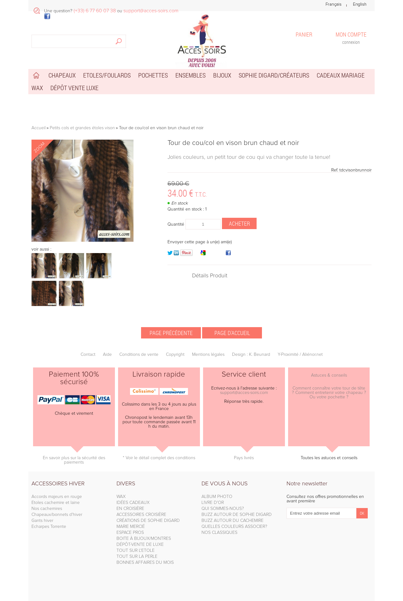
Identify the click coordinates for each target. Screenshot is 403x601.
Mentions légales (208, 354)
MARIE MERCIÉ (130, 526)
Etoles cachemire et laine (55, 502)
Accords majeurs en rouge (56, 496)
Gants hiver (42, 520)
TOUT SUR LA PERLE (136, 556)
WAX (121, 496)
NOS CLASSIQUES (219, 532)
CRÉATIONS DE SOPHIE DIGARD (148, 520)
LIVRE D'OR (213, 502)
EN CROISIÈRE (130, 508)
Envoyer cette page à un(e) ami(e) (199, 242)
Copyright (175, 354)
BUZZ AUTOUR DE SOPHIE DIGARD (237, 514)
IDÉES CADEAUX (133, 502)
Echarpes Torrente (48, 526)
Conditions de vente (138, 354)
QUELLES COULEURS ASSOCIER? (234, 526)
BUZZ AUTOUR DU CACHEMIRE (233, 520)
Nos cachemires (46, 508)
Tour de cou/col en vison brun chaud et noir (233, 143)
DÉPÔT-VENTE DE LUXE (140, 544)
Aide (107, 354)
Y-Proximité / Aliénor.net (300, 354)
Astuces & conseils (329, 375)
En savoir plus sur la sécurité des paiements (74, 460)
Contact (88, 354)
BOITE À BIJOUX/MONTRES (143, 538)
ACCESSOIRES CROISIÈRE (141, 514)
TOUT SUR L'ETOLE (135, 550)
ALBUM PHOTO (217, 496)
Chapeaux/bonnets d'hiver (56, 514)
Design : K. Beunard (251, 354)
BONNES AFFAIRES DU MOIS (145, 562)
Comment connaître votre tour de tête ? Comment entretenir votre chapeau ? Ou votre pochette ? (329, 392)
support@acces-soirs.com (244, 392)
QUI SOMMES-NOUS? (223, 508)
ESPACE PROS (130, 532)
